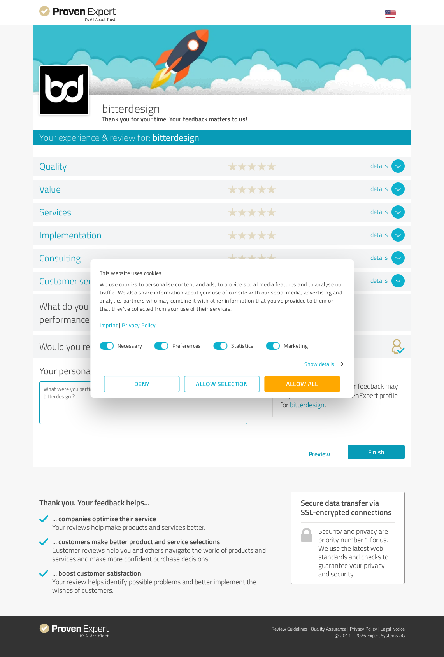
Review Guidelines (289, 628)
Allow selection (222, 383)
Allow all (302, 383)
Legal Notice (393, 628)
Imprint (113, 325)
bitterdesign (307, 404)
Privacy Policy (143, 325)
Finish (376, 451)
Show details (315, 364)
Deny (141, 383)
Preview (319, 453)
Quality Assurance (328, 628)
